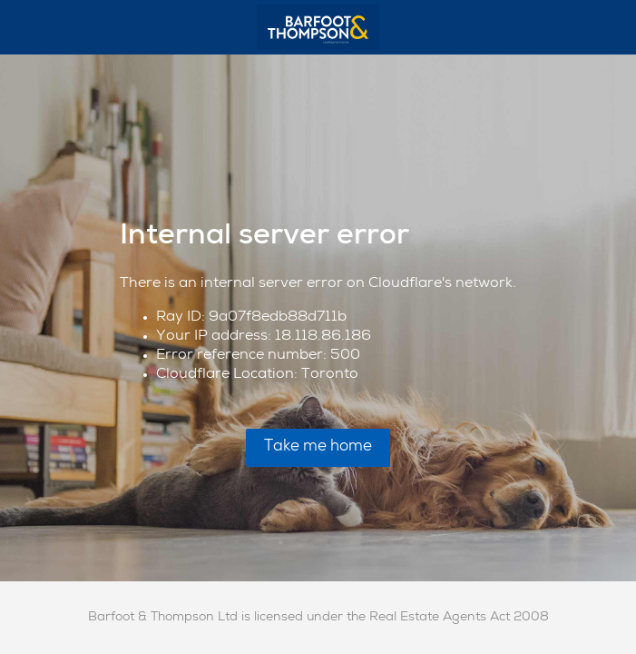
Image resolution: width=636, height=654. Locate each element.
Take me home (318, 447)
